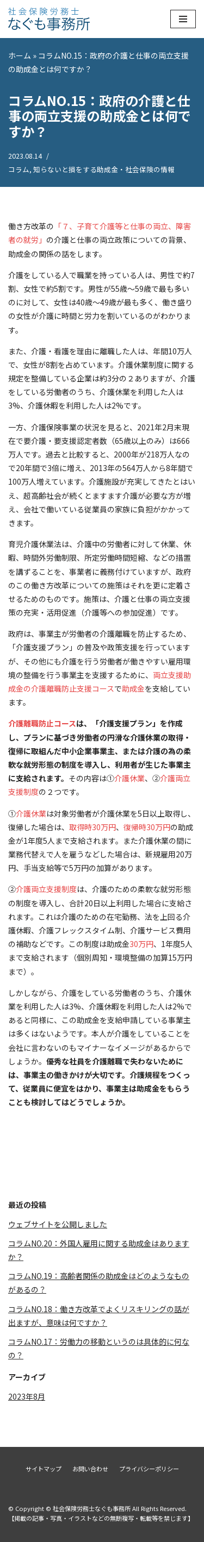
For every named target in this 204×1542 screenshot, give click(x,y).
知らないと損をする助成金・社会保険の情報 (104, 169)
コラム (18, 169)
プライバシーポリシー (149, 1468)
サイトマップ (43, 1468)
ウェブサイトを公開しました (57, 1224)
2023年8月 (26, 1396)
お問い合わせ (90, 1468)
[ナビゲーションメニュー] (183, 19)
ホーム (19, 55)
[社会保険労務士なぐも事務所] (49, 19)
